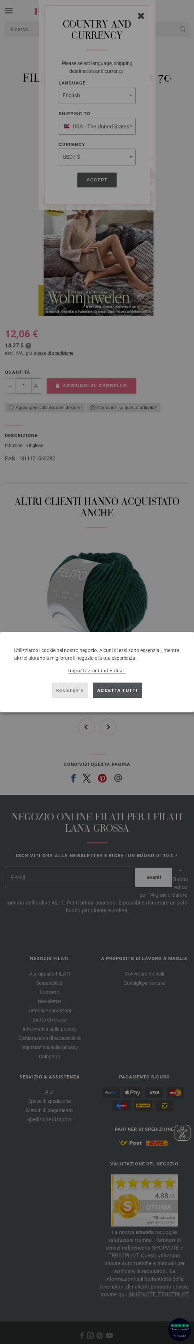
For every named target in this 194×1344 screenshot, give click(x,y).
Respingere (69, 690)
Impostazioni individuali (97, 670)
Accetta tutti (117, 690)
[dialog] (97, 672)
